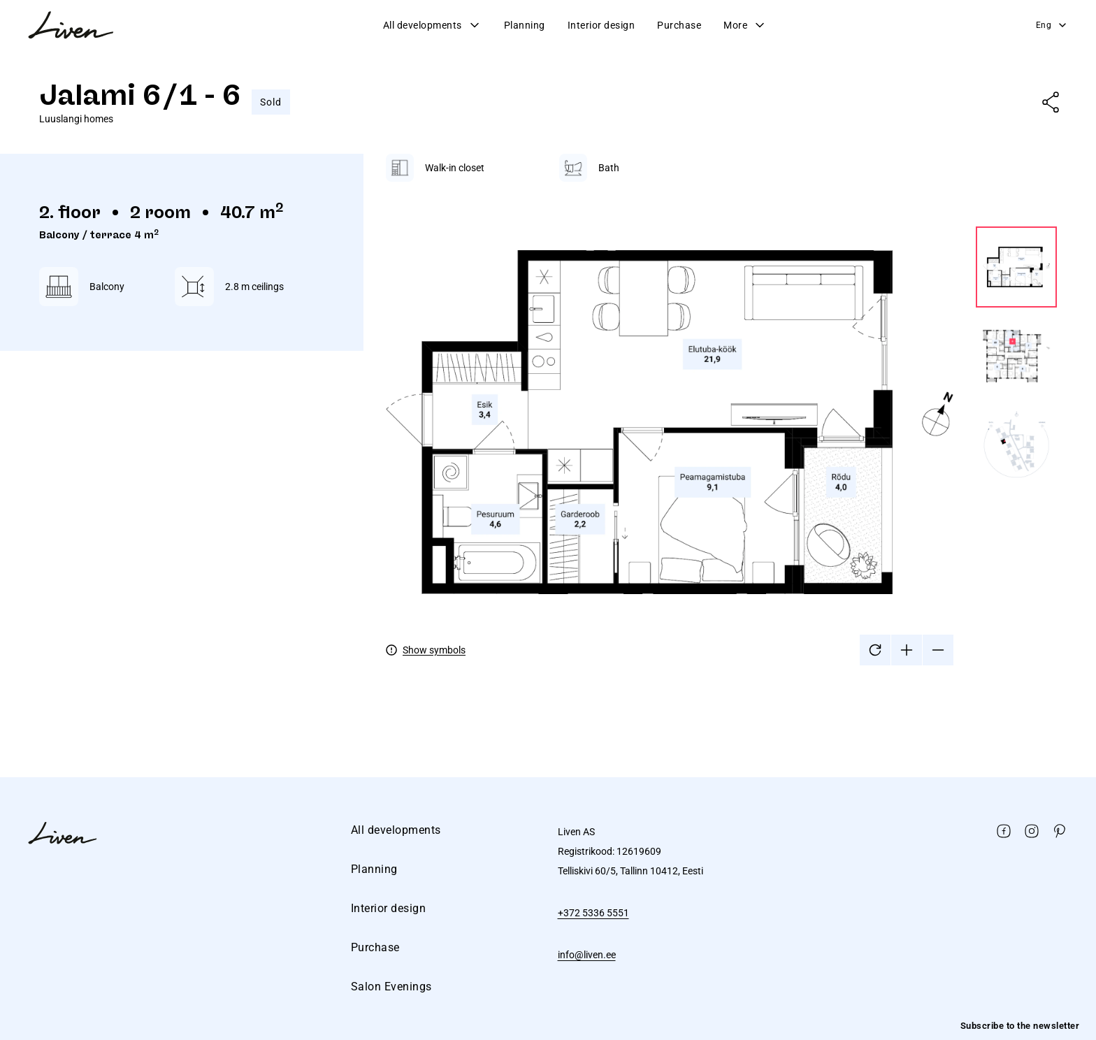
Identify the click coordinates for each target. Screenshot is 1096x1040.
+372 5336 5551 (593, 912)
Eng (1052, 25)
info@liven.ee (587, 954)
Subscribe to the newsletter (1020, 1025)
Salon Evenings (391, 986)
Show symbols (434, 650)
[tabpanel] (721, 409)
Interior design (601, 25)
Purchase (679, 25)
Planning (524, 25)
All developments (432, 25)
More (745, 25)
